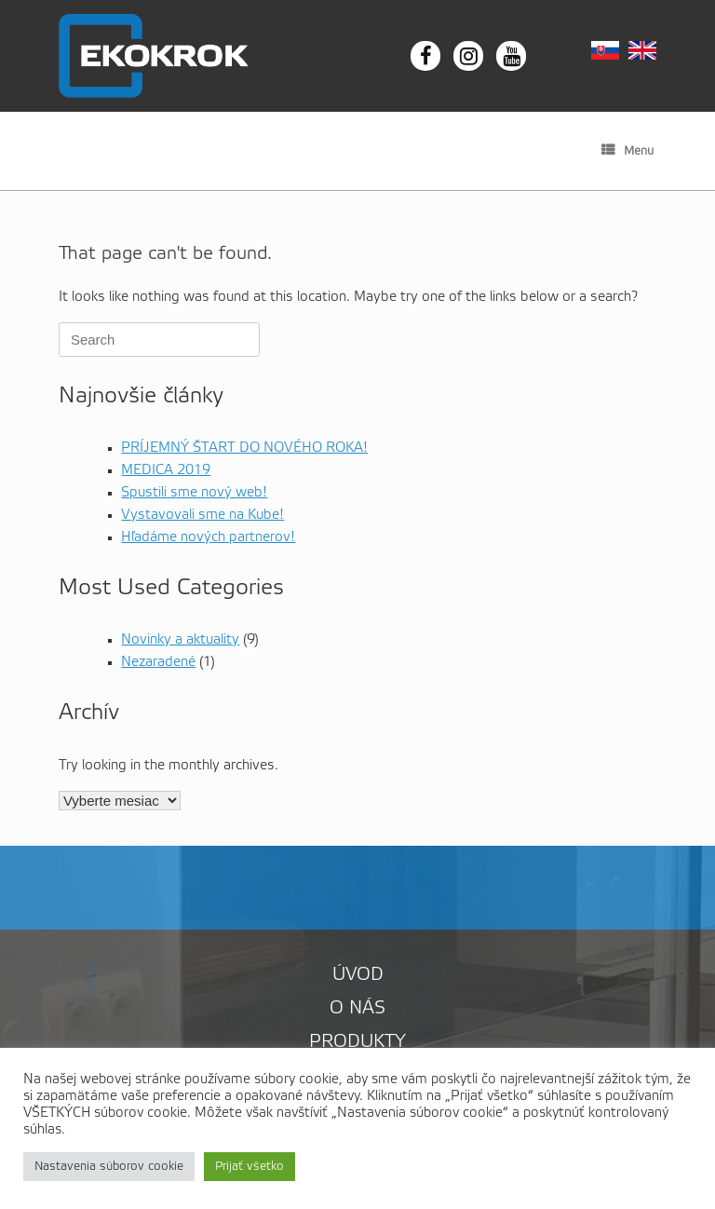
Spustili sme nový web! (194, 492)
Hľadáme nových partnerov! (208, 537)
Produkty (357, 1042)
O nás (357, 1008)
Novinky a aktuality (180, 639)
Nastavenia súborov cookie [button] (108, 1166)
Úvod (358, 975)
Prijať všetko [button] (249, 1166)
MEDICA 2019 (165, 470)
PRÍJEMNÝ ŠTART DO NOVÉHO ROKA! (244, 448)
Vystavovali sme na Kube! (202, 515)
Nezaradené (158, 662)
